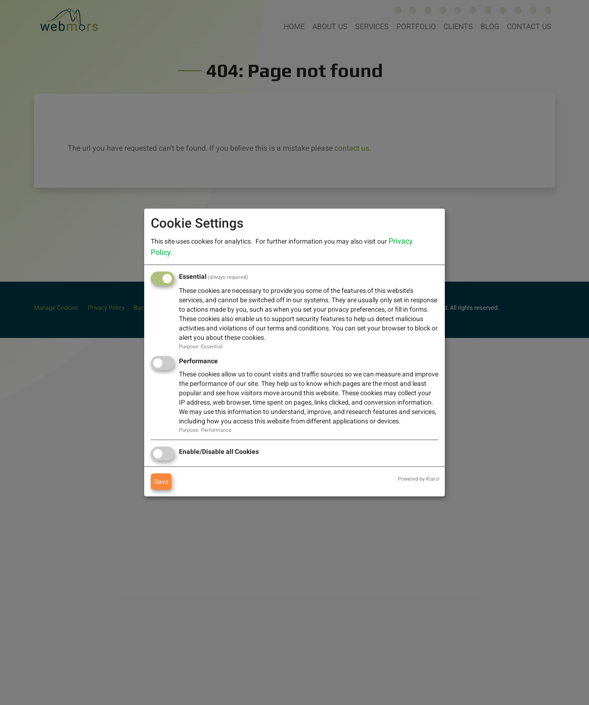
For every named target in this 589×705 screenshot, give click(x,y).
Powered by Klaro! (419, 478)
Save (161, 481)
